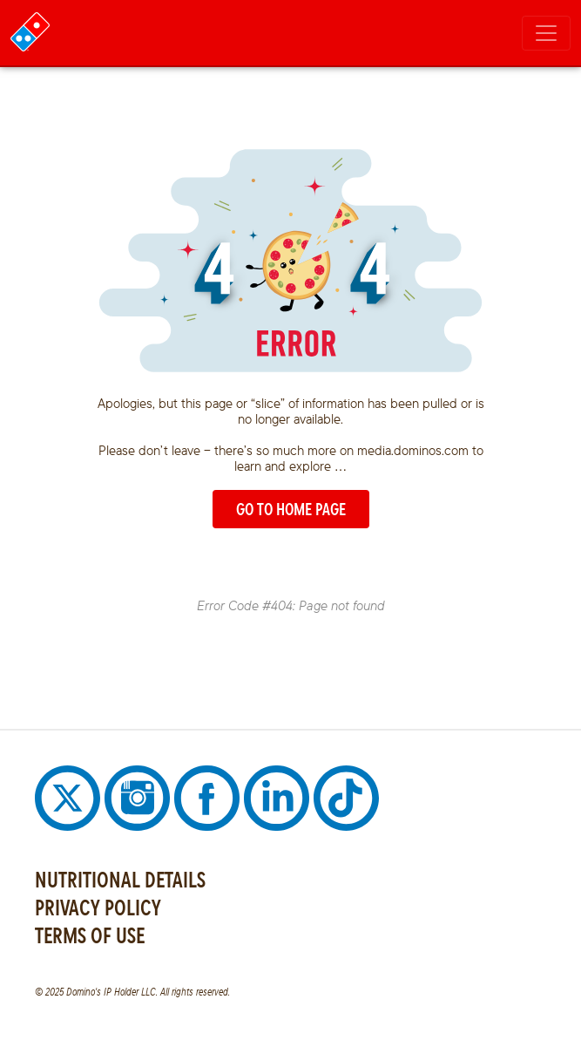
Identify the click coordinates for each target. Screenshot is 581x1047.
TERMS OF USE (90, 935)
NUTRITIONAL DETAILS (120, 880)
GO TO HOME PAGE (291, 509)
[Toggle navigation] (546, 33)
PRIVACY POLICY (98, 907)
